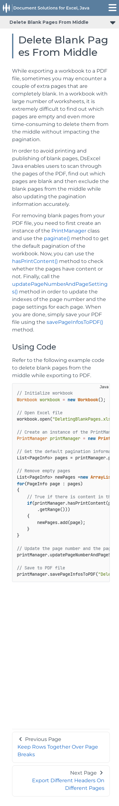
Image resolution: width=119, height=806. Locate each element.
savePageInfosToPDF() (75, 322)
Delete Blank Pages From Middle (49, 22)
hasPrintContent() (35, 261)
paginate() (57, 238)
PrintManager (68, 231)
